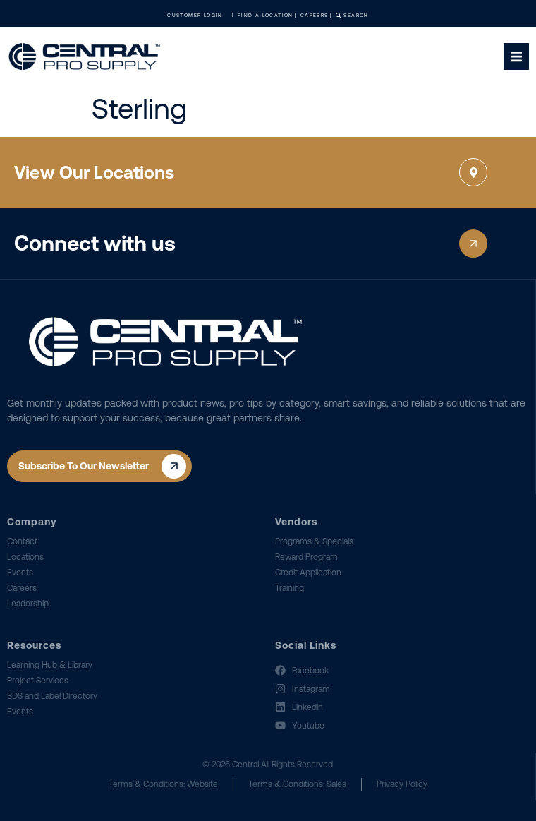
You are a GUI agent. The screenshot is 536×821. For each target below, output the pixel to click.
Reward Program (306, 557)
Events (20, 572)
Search (352, 15)
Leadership (28, 604)
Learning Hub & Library (49, 665)
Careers (22, 588)
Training (289, 588)
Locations (25, 557)
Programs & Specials (314, 541)
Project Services (37, 680)
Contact (22, 541)
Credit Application (308, 572)
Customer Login (199, 15)
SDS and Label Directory (52, 696)
